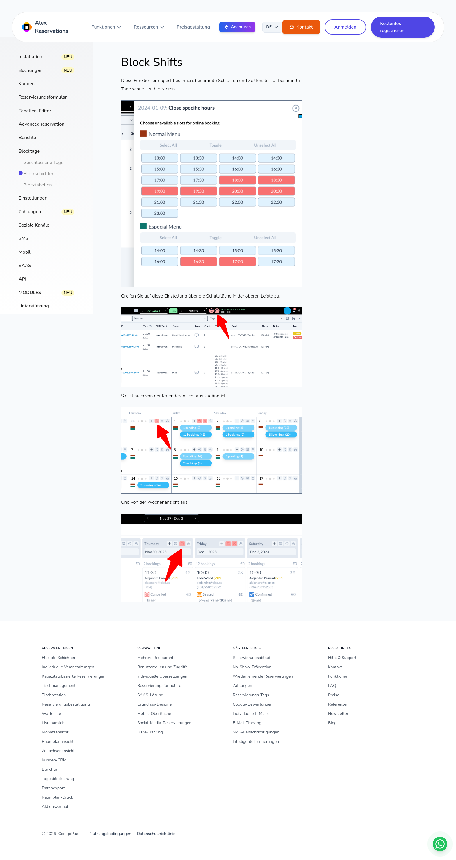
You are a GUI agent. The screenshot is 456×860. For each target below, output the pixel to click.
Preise (333, 695)
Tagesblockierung (58, 778)
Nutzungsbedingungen (110, 833)
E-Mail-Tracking (247, 723)
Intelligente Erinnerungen (256, 741)
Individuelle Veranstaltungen (68, 667)
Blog (332, 723)
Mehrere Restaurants (156, 657)
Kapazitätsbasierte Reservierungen (73, 676)
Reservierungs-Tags (251, 695)
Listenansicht (54, 723)
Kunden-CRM (54, 760)
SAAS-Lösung (150, 695)
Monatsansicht (55, 732)
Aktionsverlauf (55, 806)
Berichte (49, 769)
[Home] (50, 27)
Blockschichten (38, 173)
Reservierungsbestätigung (66, 704)
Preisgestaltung (193, 27)
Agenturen (237, 27)
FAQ (332, 685)
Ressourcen (149, 27)
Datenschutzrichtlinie (156, 833)
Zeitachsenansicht (58, 751)
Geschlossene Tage (43, 162)
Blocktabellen (37, 185)
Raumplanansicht (58, 741)
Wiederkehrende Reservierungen (263, 676)
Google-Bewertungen (252, 704)
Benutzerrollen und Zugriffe (162, 667)
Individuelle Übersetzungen (162, 676)
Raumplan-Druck (57, 797)
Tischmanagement (59, 685)
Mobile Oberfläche (154, 713)
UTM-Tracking (150, 732)
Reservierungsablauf (251, 657)
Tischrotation (54, 695)
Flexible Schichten (58, 657)
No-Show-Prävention (252, 667)
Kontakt (335, 667)
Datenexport (53, 788)
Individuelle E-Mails (251, 713)
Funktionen (107, 27)
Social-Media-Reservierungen (164, 723)
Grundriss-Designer (155, 704)
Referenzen (338, 704)
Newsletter (338, 713)
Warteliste (51, 713)
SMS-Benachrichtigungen (256, 732)
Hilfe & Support (342, 657)
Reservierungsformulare (159, 685)
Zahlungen (242, 685)
